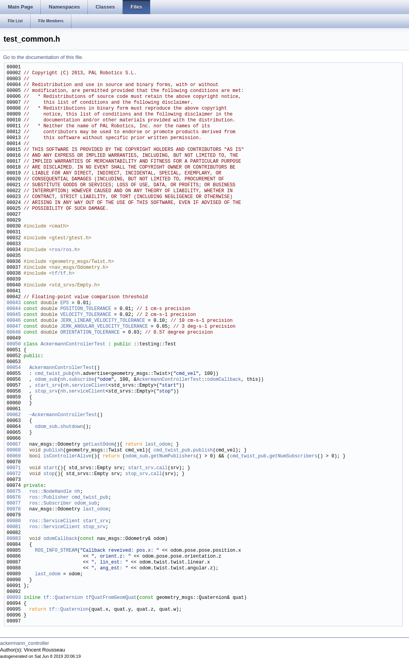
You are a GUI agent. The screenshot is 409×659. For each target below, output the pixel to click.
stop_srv (46, 391)
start (51, 468)
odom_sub (46, 379)
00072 (14, 474)
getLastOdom (98, 444)
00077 (14, 503)
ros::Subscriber (50, 503)
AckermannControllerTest (72, 344)
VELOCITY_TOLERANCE (85, 315)
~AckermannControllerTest (63, 415)
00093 (14, 598)
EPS (64, 303)
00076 (14, 497)
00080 (14, 521)
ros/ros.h (64, 250)
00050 (14, 344)
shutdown (71, 427)
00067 (14, 444)
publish (53, 450)
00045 (14, 315)
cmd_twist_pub (53, 374)
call (162, 468)
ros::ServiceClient (54, 521)
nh (77, 374)
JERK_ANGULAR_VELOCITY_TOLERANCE (104, 326)
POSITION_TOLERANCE (85, 309)
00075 (14, 491)
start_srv (47, 385)
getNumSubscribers (293, 456)
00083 (14, 539)
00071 (14, 468)
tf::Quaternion (63, 598)
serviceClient (90, 385)
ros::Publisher (49, 497)
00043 (14, 303)
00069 (14, 456)
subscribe (81, 379)
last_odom (158, 444)
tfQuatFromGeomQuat (111, 598)
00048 (14, 332)
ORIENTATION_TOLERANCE (90, 332)
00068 (14, 450)
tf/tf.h (61, 273)
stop (49, 474)
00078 (14, 509)
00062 (14, 415)
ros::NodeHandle (50, 491)
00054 (14, 368)
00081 (14, 527)
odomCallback (224, 379)
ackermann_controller (24, 643)
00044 (14, 309)
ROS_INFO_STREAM (56, 550)
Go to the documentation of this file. (43, 57)
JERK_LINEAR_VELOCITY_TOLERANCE (102, 321)
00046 (14, 321)
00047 (14, 326)
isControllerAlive (67, 456)
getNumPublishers (173, 456)
